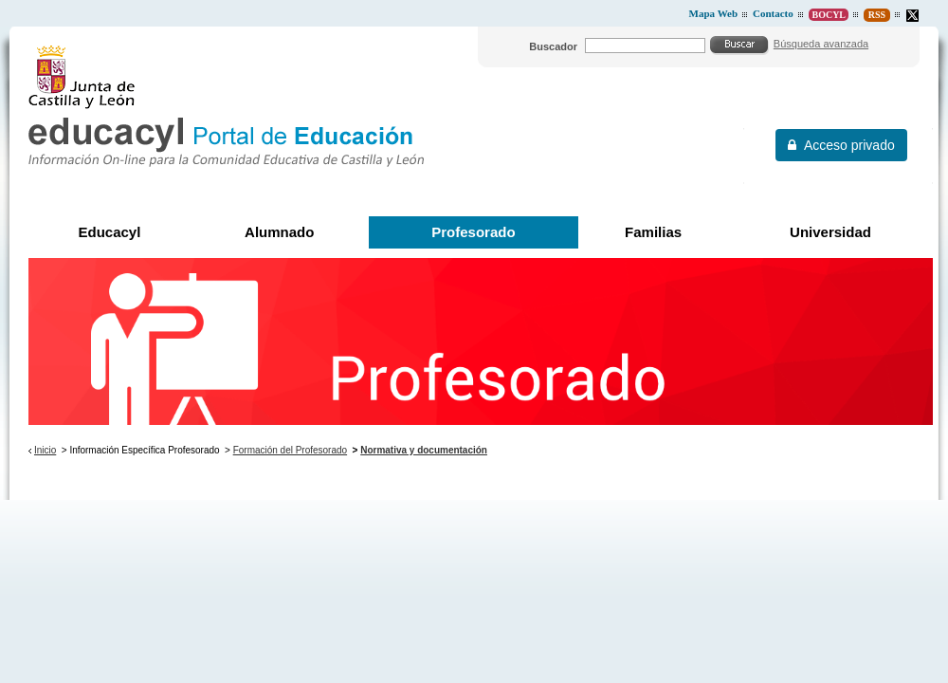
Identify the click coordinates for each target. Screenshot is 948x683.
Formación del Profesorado (290, 450)
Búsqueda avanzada (821, 43)
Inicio (45, 450)
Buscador (553, 46)
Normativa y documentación (423, 450)
